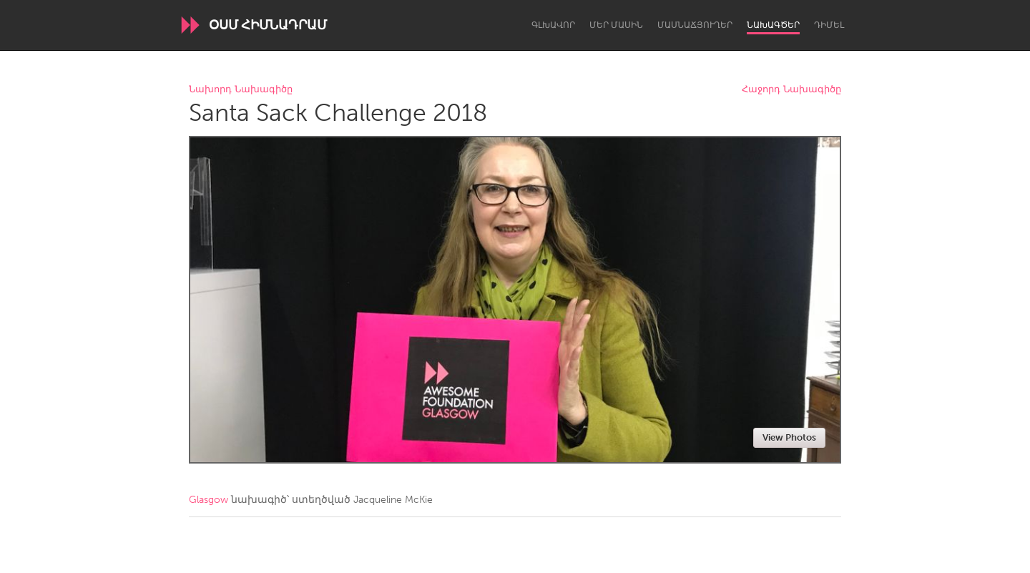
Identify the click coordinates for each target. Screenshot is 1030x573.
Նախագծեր (773, 25)
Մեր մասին (616, 25)
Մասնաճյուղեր (694, 25)
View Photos (789, 437)
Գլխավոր (553, 25)
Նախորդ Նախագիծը (241, 89)
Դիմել (829, 25)
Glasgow (208, 500)
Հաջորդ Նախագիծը (791, 89)
